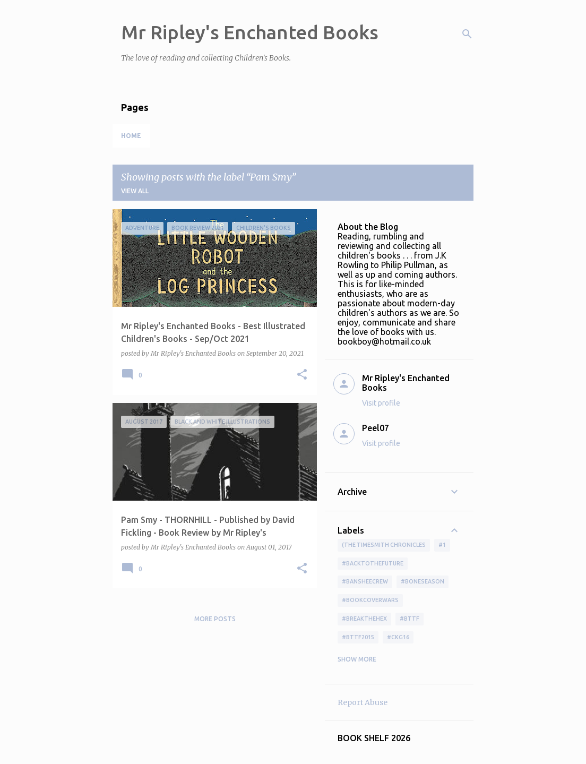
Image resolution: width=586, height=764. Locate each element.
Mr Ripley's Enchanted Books (249, 32)
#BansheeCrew (365, 581)
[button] (302, 375)
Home (131, 135)
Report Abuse (362, 702)
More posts (215, 618)
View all (135, 190)
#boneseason (422, 581)
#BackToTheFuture (372, 563)
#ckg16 (398, 637)
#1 (442, 545)
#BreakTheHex (364, 618)
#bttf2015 (358, 637)
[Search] (467, 34)
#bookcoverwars (370, 600)
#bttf (409, 618)
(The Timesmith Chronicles (384, 545)
